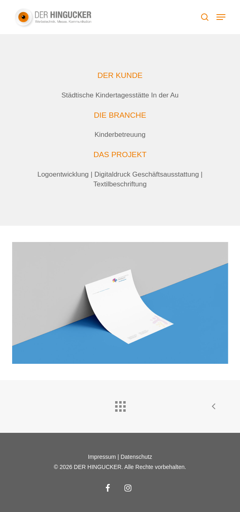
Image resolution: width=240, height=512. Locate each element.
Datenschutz (136, 457)
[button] (220, 17)
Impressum (102, 457)
